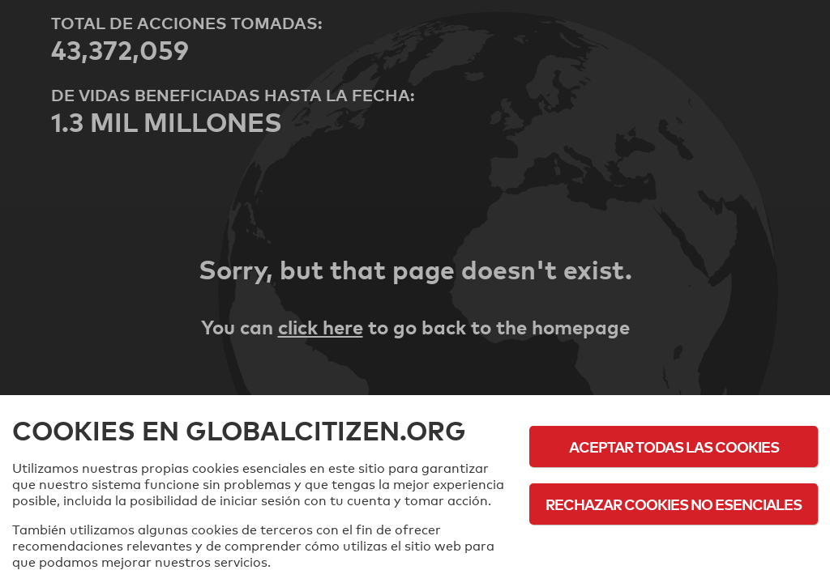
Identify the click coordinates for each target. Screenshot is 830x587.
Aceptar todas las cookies (674, 446)
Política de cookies (674, 548)
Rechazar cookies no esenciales (673, 504)
